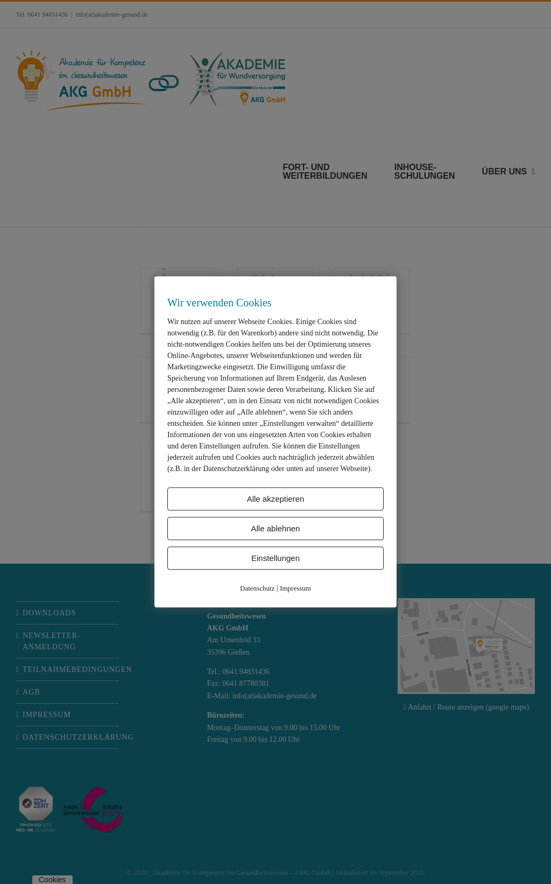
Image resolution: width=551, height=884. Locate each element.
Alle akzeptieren (276, 498)
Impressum (295, 588)
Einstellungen (275, 558)
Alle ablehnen (275, 528)
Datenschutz (257, 588)
